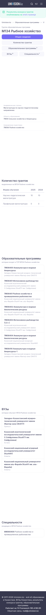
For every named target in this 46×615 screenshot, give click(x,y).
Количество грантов (22, 42)
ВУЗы (9, 54)
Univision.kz (6, 22)
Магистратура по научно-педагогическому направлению (21, 109)
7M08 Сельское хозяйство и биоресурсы (20, 119)
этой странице (29, 14)
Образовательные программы (27, 22)
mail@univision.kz (31, 611)
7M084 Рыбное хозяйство (14, 127)
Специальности (32, 54)
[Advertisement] (23, 80)
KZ (36, 4)
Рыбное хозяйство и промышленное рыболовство (18, 533)
